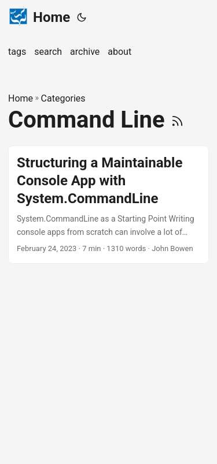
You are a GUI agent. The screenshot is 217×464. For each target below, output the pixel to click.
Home (39, 16)
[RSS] (177, 119)
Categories (63, 98)
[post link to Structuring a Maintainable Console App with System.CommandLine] (108, 204)
